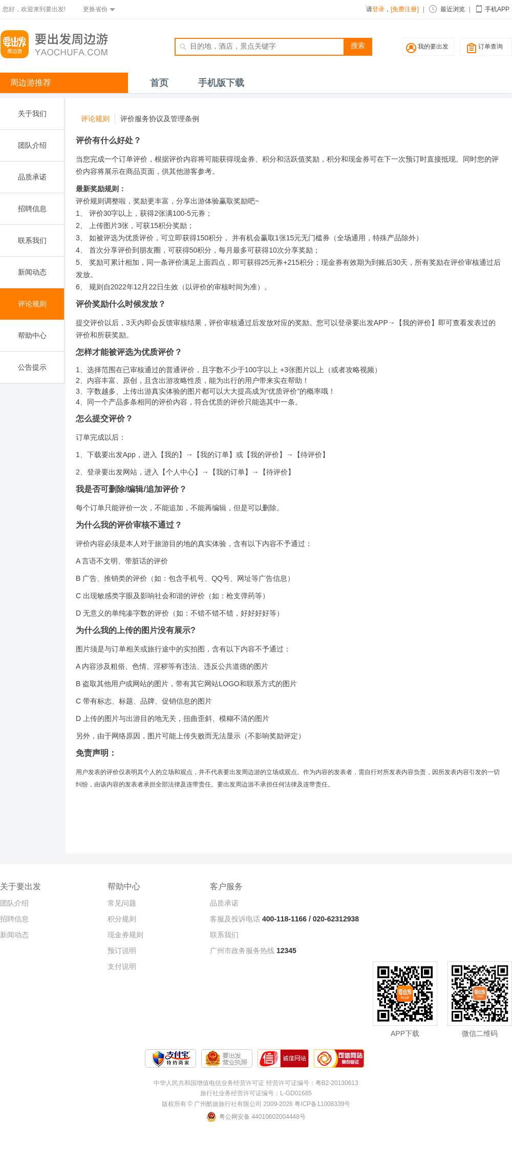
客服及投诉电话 (235, 919)
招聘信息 (32, 209)
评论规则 (32, 304)
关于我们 (32, 113)
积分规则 (122, 919)
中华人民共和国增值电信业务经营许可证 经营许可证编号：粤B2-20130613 (256, 1083)
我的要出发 (433, 46)
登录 (378, 9)
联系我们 (32, 240)
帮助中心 (32, 335)
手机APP (497, 9)
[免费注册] (405, 9)
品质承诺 (32, 177)
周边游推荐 (30, 82)
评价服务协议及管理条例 (159, 119)
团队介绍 (32, 145)
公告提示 (32, 367)
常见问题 (122, 903)
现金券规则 (125, 935)
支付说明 (122, 966)
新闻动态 (32, 272)
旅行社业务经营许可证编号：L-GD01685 (256, 1093)
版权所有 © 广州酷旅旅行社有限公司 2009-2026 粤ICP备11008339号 (256, 1104)
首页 (159, 83)
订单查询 (490, 46)
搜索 (358, 45)
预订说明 (122, 950)
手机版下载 (221, 83)
